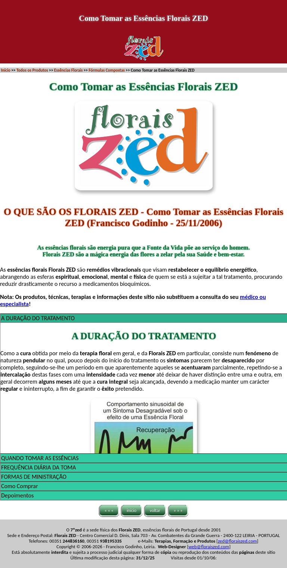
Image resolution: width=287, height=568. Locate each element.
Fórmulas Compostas (107, 70)
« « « (109, 510)
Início (5, 70)
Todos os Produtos (32, 70)
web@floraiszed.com (208, 546)
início (131, 510)
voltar (155, 510)
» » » (178, 510)
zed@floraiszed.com (237, 541)
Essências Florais (68, 70)
